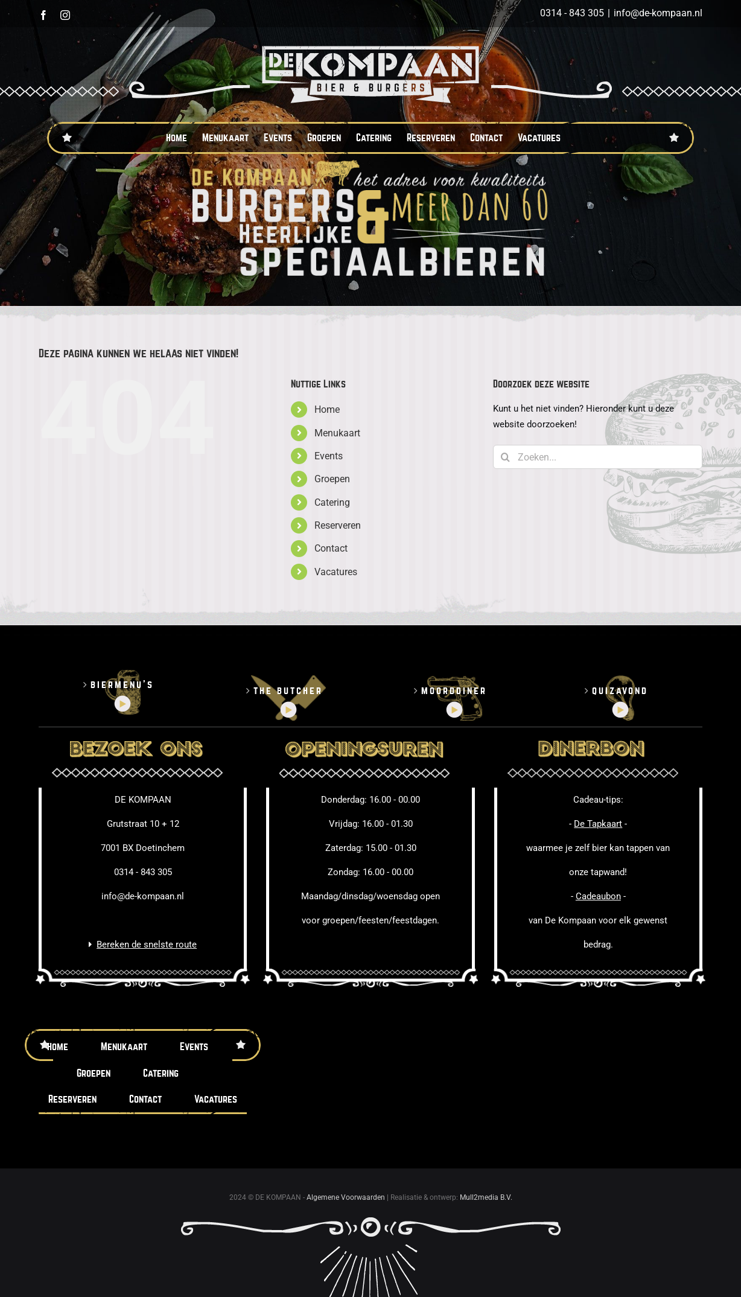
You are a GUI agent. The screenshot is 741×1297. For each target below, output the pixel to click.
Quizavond (620, 691)
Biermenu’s (122, 685)
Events (328, 456)
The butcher (288, 691)
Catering (332, 502)
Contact (331, 548)
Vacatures (335, 572)
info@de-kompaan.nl (658, 13)
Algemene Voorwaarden (346, 1197)
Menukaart (337, 433)
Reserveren (337, 525)
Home (327, 409)
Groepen (332, 479)
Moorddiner (454, 691)
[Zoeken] (505, 457)
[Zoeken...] (597, 457)
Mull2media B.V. (486, 1197)
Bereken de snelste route (147, 944)
